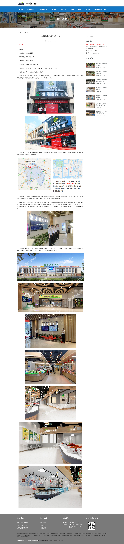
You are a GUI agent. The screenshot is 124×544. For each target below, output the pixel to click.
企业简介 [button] (80, 9)
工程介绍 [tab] (20, 44)
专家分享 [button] (63, 9)
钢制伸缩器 (69, 533)
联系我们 (43, 528)
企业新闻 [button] (72, 9)
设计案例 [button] (54, 9)
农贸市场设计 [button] (31, 9)
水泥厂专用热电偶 (25, 535)
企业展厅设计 (34, 535)
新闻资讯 (43, 522)
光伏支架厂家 (97, 535)
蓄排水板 (90, 535)
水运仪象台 (42, 535)
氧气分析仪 (42, 533)
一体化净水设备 (77, 533)
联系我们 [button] (88, 9)
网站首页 (21, 9)
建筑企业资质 (54, 535)
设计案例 (29, 32)
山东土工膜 (84, 535)
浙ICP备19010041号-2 (53, 540)
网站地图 (61, 540)
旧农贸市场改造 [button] (43, 9)
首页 (25, 32)
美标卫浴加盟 (98, 533)
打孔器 (47, 535)
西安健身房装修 (25, 537)
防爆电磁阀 (62, 533)
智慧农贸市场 (55, 533)
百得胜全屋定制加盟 (27, 533)
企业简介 (43, 525)
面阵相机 (48, 533)
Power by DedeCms (43, 540)
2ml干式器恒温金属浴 (63, 535)
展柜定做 (91, 533)
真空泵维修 (85, 533)
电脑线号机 (36, 533)
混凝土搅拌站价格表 (75, 535)
